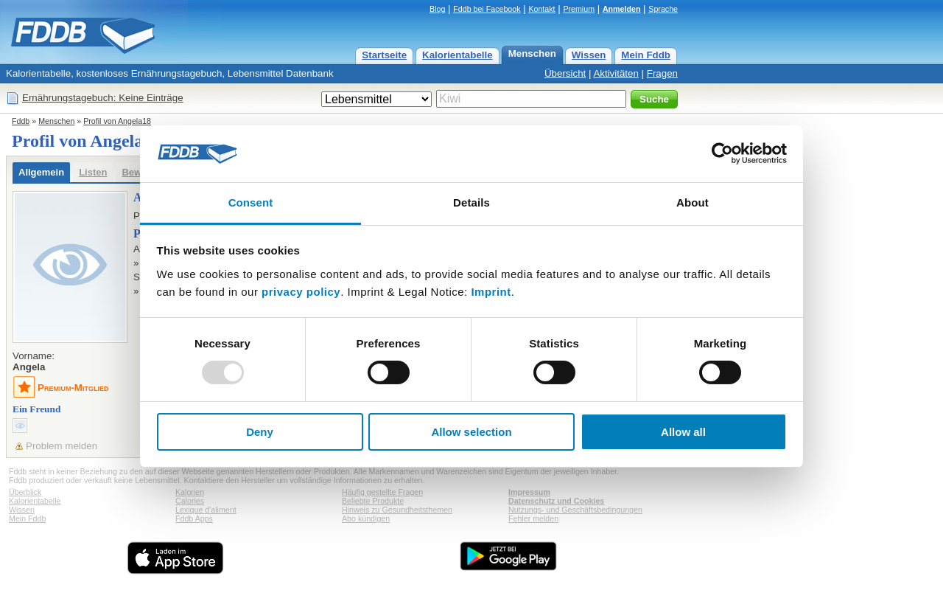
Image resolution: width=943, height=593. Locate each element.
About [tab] (692, 202)
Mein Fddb (645, 54)
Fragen (662, 73)
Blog (437, 8)
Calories (189, 500)
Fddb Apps (194, 518)
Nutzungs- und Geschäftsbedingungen (575, 509)
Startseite (384, 54)
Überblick (25, 492)
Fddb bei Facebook (486, 8)
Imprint (491, 291)
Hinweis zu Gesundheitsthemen (397, 509)
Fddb (20, 121)
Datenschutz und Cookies (556, 500)
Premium (579, 8)
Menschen (532, 53)
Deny (259, 432)
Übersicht (565, 73)
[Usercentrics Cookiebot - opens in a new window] (722, 153)
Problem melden (61, 445)
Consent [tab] (250, 202)
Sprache (663, 8)
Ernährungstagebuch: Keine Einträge (102, 97)
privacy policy (301, 291)
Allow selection (471, 432)
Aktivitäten (616, 73)
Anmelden (622, 8)
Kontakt (541, 8)
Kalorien (189, 492)
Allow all (683, 432)
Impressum (529, 492)
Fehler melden (533, 518)
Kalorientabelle (457, 54)
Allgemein (41, 172)
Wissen (589, 54)
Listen (93, 172)
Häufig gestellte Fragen (382, 492)
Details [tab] (471, 202)
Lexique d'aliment (205, 509)
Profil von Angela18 (117, 121)
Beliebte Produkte (373, 500)
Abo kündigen (366, 518)
